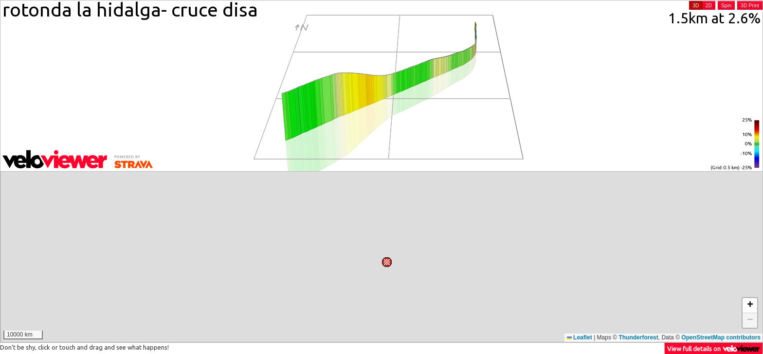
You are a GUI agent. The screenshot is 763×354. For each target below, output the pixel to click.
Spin (726, 5)
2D (709, 5)
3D (695, 5)
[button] (440, 181)
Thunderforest (638, 337)
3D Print (750, 5)
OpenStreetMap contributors (721, 337)
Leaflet (579, 337)
